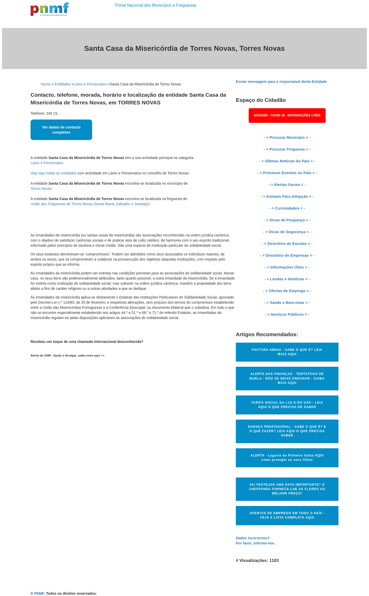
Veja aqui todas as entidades (53, 173)
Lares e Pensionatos (47, 163)
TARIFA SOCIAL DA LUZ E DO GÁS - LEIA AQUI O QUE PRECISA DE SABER (287, 405)
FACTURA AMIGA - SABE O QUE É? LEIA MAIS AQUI (287, 352)
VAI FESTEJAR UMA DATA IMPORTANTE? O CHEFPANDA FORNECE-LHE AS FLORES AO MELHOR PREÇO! (287, 489)
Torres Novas (41, 188)
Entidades (62, 84)
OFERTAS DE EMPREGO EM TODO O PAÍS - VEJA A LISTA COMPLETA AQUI (287, 515)
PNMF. (39, 593)
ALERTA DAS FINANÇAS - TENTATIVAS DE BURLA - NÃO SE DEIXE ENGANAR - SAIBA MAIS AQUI (287, 378)
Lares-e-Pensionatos (90, 84)
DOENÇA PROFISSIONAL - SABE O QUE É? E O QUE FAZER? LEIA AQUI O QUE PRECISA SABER (287, 431)
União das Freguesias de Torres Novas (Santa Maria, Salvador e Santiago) (90, 204)
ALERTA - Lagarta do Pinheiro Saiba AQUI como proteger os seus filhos (287, 458)
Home (45, 84)
